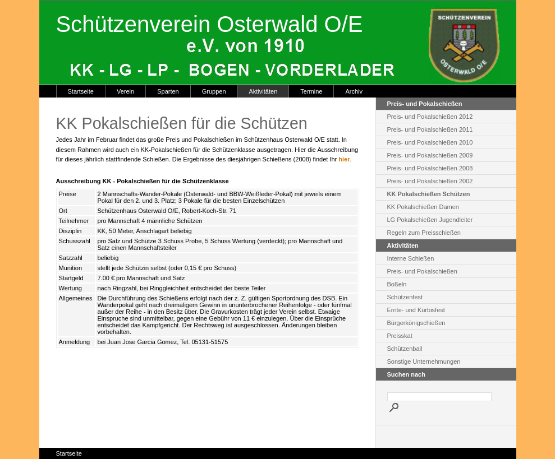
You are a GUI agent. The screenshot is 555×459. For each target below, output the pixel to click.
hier (344, 159)
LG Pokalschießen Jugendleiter (430, 219)
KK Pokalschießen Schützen (428, 194)
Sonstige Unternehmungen (424, 361)
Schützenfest (405, 297)
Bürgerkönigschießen (416, 322)
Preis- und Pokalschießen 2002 (430, 181)
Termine (311, 91)
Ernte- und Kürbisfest (416, 310)
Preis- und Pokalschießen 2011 (430, 129)
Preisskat (399, 335)
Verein (125, 91)
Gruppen (214, 91)
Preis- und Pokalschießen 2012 (430, 116)
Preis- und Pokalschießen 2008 (430, 168)
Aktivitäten (263, 91)
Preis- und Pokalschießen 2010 (430, 142)
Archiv (354, 91)
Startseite (81, 91)
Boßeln (397, 284)
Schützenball (405, 348)
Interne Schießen (410, 258)
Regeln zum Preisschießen (424, 232)
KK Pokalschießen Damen (423, 206)
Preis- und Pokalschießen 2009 (430, 155)
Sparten (168, 91)
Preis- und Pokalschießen (422, 271)
